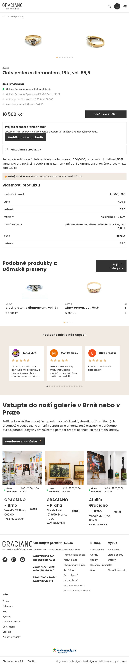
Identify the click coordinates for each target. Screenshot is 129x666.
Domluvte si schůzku (23, 441)
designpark (92, 661)
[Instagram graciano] (13, 559)
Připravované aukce (74, 554)
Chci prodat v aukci (74, 565)
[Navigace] (125, 6)
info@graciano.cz (44, 560)
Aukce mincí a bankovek (77, 590)
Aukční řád (69, 570)
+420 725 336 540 (14, 518)
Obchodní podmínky (13, 661)
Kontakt (6, 631)
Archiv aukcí (70, 559)
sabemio (122, 661)
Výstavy (6, 616)
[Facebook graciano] (4, 559)
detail (33, 509)
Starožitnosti (97, 549)
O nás (5, 601)
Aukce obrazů (71, 580)
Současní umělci (11, 621)
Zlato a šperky (115, 554)
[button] (64, 322)
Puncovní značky (11, 637)
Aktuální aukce (72, 549)
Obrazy (94, 554)
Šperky (94, 559)
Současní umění (99, 565)
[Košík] (117, 6)
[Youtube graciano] (22, 559)
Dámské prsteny (12, 16)
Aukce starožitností (74, 585)
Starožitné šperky (117, 570)
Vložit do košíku (105, 114)
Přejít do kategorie (116, 266)
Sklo (92, 570)
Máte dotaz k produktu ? (23, 149)
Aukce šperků (71, 575)
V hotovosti (114, 549)
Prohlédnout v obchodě (25, 137)
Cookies (32, 661)
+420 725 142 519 (56, 523)
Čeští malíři (8, 626)
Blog (4, 611)
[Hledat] (109, 6)
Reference (8, 606)
